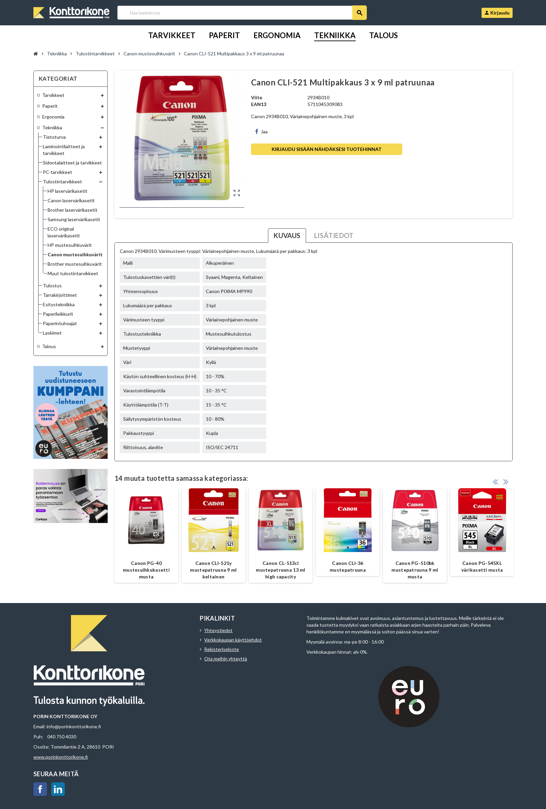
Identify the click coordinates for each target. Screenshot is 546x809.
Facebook (40, 789)
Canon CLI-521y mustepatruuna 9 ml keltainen (213, 569)
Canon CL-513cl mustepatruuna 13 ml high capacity (280, 569)
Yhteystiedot (218, 630)
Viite (256, 97)
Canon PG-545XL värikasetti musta (482, 566)
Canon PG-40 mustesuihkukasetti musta (146, 569)
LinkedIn (58, 789)
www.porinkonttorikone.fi (60, 757)
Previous (495, 481)
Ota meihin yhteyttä (225, 658)
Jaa (261, 131)
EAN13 (258, 104)
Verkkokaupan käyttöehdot (233, 640)
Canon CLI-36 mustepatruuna (348, 566)
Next (506, 481)
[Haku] (241, 12)
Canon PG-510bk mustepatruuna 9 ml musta (414, 569)
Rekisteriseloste (221, 649)
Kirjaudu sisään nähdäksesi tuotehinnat (327, 149)
